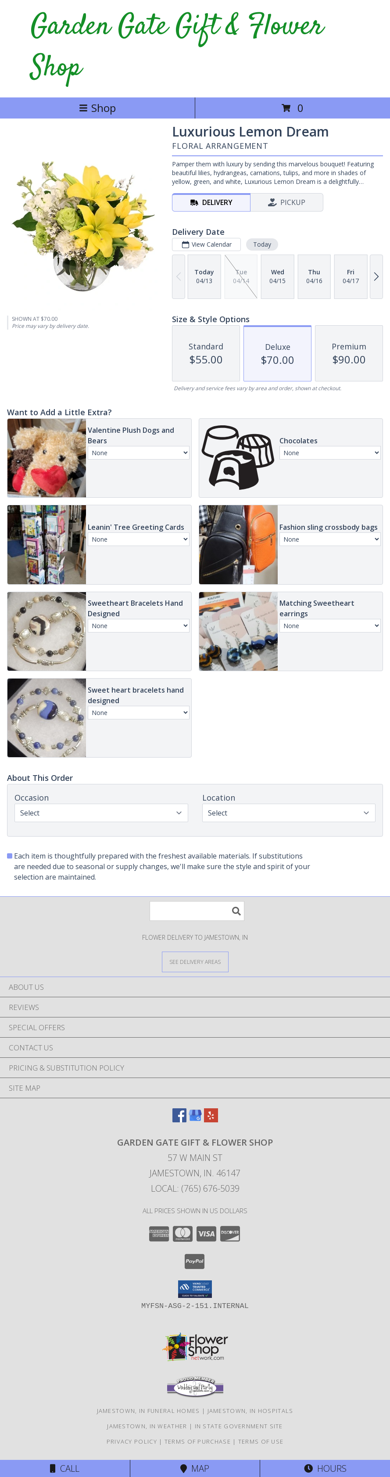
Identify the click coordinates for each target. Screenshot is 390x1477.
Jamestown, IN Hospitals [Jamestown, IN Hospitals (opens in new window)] (250, 1411)
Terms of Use (261, 1441)
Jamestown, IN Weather (147, 1426)
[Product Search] (197, 911)
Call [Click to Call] (64, 1468)
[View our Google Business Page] (195, 1119)
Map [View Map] (194, 1468)
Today (262, 244)
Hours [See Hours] (325, 1468)
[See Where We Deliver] (195, 961)
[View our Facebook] (179, 1119)
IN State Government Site (239, 1426)
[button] (195, 1289)
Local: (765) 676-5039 (195, 1188)
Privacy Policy (132, 1441)
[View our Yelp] (211, 1119)
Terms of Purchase (198, 1441)
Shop (97, 108)
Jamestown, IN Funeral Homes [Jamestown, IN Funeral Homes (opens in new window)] (148, 1411)
